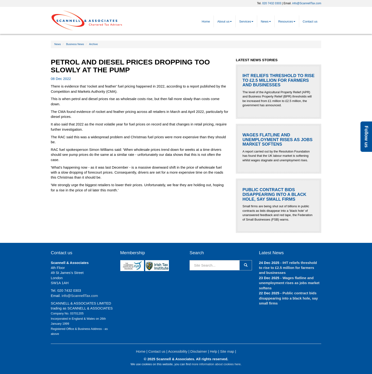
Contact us (310, 21)
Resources (286, 21)
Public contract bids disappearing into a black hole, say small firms (288, 298)
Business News (75, 44)
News (266, 21)
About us (224, 21)
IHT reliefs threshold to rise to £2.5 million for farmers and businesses (288, 268)
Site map (227, 351)
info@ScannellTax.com (306, 3)
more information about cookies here (216, 364)
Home (206, 21)
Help (213, 351)
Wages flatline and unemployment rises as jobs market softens (289, 283)
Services (246, 21)
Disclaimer (198, 351)
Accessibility (177, 351)
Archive (93, 44)
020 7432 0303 (271, 3)
